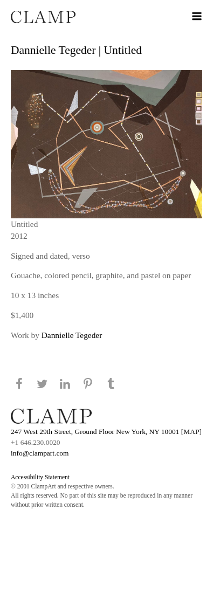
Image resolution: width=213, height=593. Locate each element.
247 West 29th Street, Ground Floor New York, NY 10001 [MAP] (106, 431)
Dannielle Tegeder (72, 335)
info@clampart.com (40, 453)
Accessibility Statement (40, 477)
